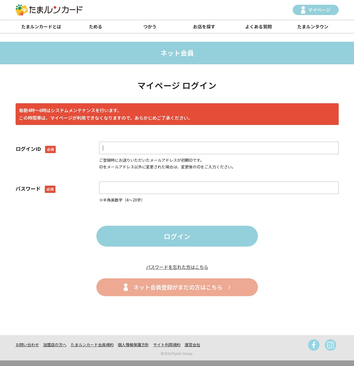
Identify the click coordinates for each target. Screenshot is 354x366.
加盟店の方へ (55, 344)
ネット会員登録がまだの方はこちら (178, 287)
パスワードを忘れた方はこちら (177, 267)
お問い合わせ (27, 344)
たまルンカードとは (41, 26)
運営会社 (192, 344)
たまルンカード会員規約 (92, 344)
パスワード (35, 188)
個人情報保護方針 (133, 344)
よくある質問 (258, 26)
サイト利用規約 (166, 344)
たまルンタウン (312, 26)
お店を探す (204, 26)
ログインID (36, 148)
